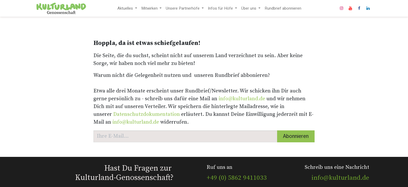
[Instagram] (341, 8)
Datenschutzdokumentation (146, 114)
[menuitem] (127, 8)
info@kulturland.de (242, 99)
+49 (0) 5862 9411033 (237, 178)
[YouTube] (350, 8)
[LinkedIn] (368, 8)
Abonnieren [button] (296, 136)
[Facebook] (359, 8)
